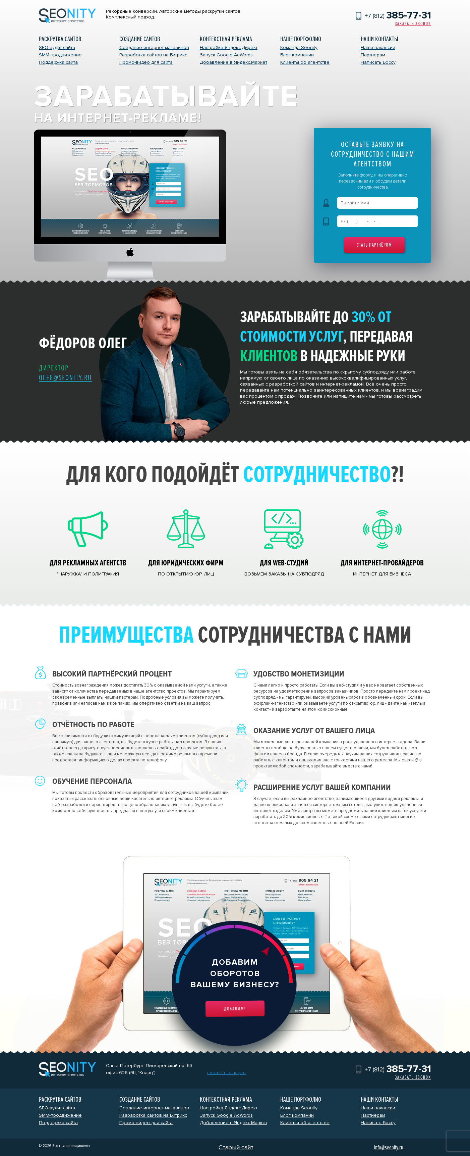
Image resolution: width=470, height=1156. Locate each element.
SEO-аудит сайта (57, 47)
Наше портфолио (300, 39)
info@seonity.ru (388, 1147)
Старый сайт (236, 1147)
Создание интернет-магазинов (154, 47)
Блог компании (297, 55)
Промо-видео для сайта (146, 62)
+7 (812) (398, 15)
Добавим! (235, 1008)
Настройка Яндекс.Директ (228, 47)
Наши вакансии (378, 47)
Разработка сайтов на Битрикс (153, 55)
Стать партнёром (374, 245)
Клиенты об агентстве (305, 62)
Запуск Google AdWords (226, 55)
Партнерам (373, 55)
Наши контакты (379, 39)
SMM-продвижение (60, 55)
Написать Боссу (378, 62)
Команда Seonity (298, 47)
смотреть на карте (226, 1072)
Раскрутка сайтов (60, 39)
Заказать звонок (413, 24)
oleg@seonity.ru (65, 378)
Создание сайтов (139, 39)
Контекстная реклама (226, 39)
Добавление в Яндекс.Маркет (233, 62)
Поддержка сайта (58, 62)
